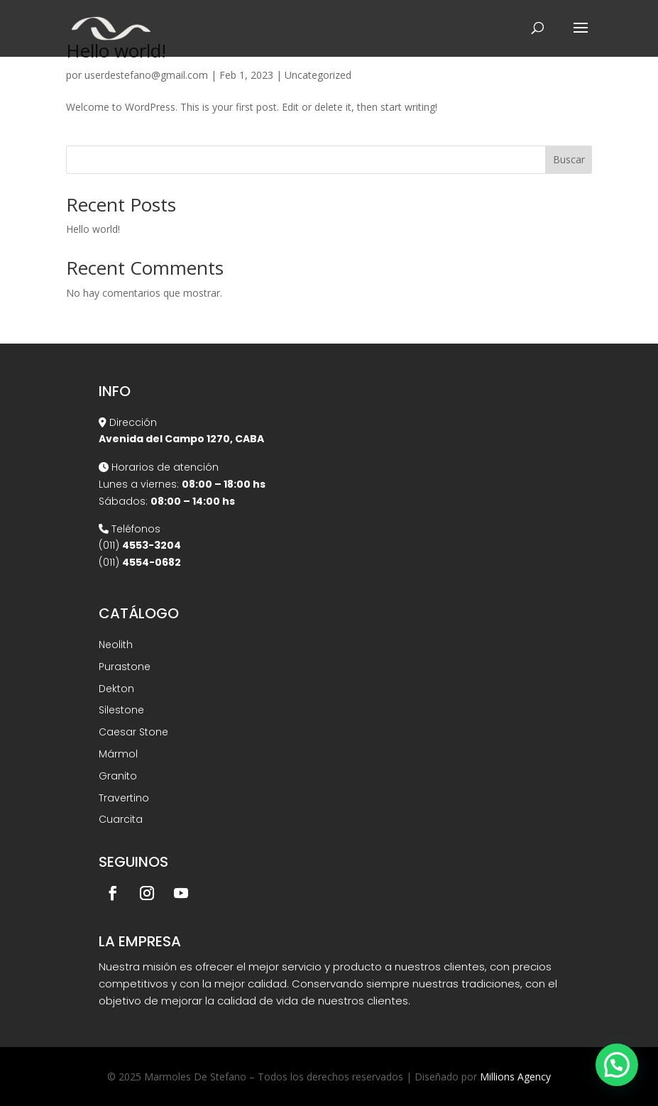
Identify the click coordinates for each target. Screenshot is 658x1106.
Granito (118, 776)
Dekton (116, 688)
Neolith (116, 644)
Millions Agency (515, 1076)
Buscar (569, 159)
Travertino (124, 798)
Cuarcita (121, 819)
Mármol (118, 754)
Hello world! (93, 229)
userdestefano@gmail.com (146, 75)
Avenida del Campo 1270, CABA (181, 439)
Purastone (124, 666)
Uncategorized (318, 75)
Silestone (121, 710)
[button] (617, 1065)
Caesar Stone (133, 732)
